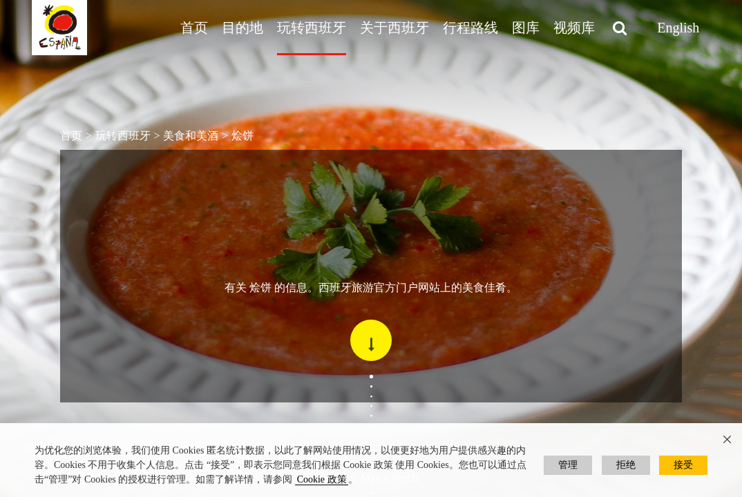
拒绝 (626, 465)
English (678, 27)
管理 (568, 465)
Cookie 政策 (322, 479)
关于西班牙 (394, 27)
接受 (683, 465)
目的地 (242, 27)
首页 (194, 27)
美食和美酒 (190, 136)
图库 (526, 27)
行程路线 (470, 27)
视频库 (574, 27)
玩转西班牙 (311, 27)
